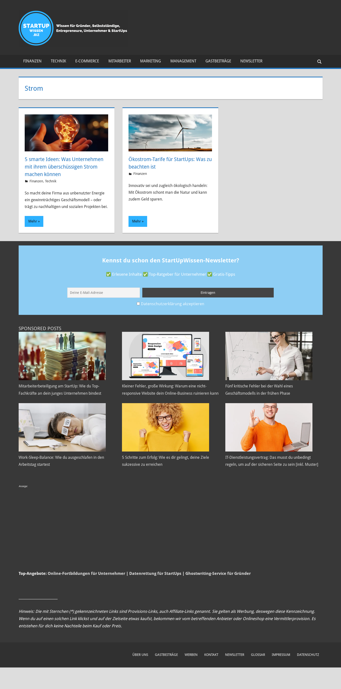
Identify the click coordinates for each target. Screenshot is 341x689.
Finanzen (32, 61)
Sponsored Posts (40, 336)
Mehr (32, 229)
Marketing (150, 61)
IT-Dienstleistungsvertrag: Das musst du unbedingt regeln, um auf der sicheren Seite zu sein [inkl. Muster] (272, 479)
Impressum (281, 676)
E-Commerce (87, 61)
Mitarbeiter (119, 61)
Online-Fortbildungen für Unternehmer (86, 595)
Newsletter (251, 61)
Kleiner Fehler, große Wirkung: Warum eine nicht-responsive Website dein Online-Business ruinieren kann (168, 400)
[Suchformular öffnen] (319, 61)
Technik (58, 61)
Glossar (258, 676)
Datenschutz (308, 676)
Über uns (140, 676)
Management (183, 61)
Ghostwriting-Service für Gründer (218, 595)
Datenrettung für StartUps (155, 595)
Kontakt (211, 676)
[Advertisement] (164, 547)
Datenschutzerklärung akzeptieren (172, 311)
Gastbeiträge (218, 61)
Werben (191, 676)
